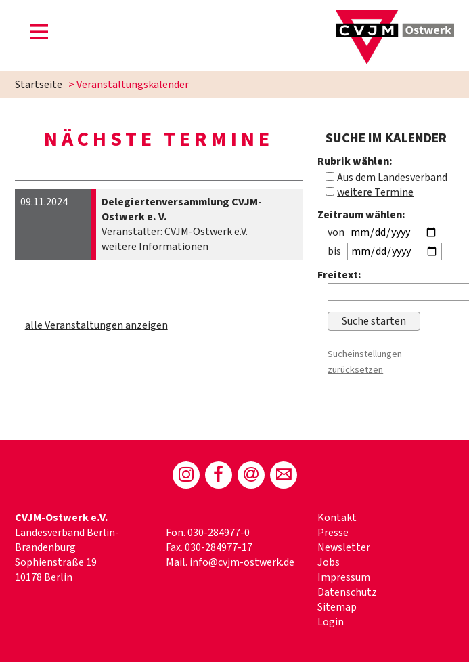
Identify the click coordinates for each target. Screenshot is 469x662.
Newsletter (343, 547)
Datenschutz (347, 592)
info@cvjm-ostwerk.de (241, 562)
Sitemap (337, 607)
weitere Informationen (155, 246)
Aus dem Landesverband (392, 177)
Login (330, 622)
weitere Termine (375, 192)
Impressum (343, 577)
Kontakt (337, 517)
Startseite (38, 84)
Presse (333, 532)
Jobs (328, 562)
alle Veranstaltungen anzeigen (96, 325)
